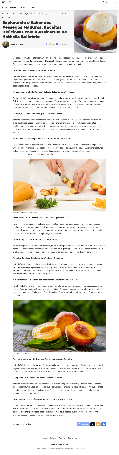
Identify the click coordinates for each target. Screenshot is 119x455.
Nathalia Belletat (53, 61)
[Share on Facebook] (46, 44)
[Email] (53, 44)
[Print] (57, 44)
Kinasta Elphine (17, 44)
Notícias (6, 17)
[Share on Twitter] (49, 44)
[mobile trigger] (4, 2)
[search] (103, 2)
